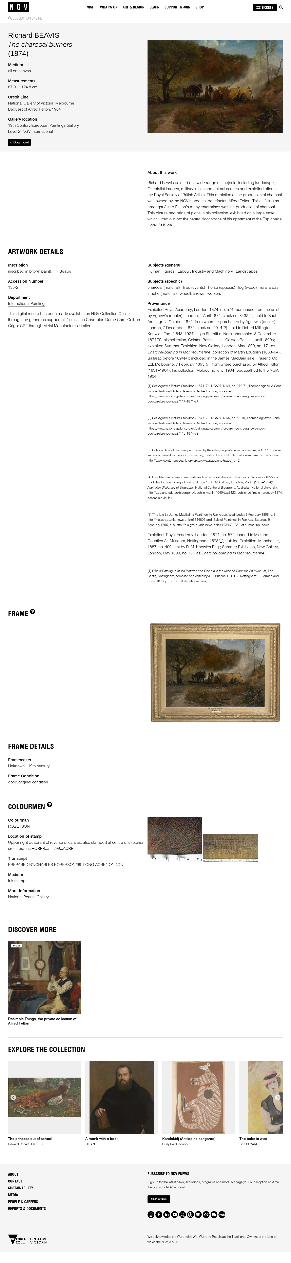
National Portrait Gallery (28, 897)
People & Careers (23, 1202)
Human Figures (161, 272)
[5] (207, 365)
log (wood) (247, 288)
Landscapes (247, 272)
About (13, 1174)
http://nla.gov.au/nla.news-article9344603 (177, 520)
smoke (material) (162, 294)
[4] (186, 359)
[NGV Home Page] (18, 7)
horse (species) (221, 288)
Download (19, 142)
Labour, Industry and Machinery (205, 272)
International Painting (26, 304)
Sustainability (20, 1188)
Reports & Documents (27, 1209)
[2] (224, 328)
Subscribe (159, 1199)
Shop (199, 7)
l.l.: (52, 272)
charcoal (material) (164, 288)
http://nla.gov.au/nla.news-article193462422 (207, 525)
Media (13, 1195)
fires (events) (194, 288)
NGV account (175, 1187)
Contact (15, 1181)
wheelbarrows (192, 294)
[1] (250, 316)
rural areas (269, 288)
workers (214, 294)
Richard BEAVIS (33, 35)
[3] (158, 340)
